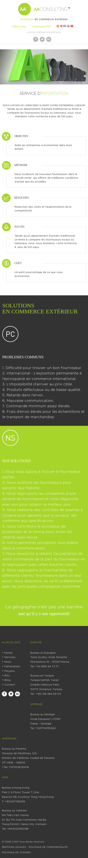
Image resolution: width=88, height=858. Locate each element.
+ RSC (6, 675)
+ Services (9, 657)
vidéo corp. (19, 26)
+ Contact (8, 684)
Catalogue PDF (41, 26)
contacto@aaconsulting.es (44, 32)
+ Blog (6, 680)
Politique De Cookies (16, 852)
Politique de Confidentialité (48, 847)
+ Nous (6, 662)
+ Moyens (8, 671)
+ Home (7, 653)
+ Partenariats (11, 666)
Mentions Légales (14, 847)
